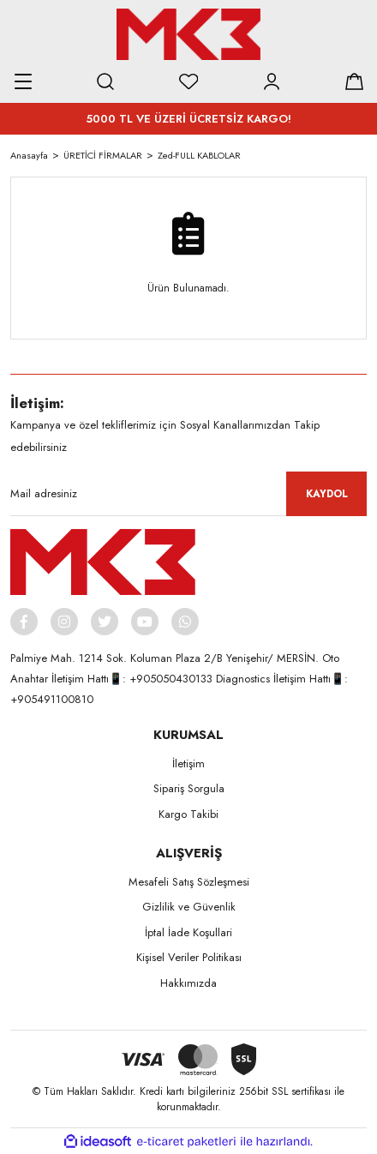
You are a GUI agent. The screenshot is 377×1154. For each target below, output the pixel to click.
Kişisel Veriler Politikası (189, 957)
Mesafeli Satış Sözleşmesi (189, 882)
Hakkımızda (188, 983)
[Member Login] (271, 81)
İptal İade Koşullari (188, 932)
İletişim (188, 763)
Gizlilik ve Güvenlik (189, 907)
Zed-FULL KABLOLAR (199, 155)
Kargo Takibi (188, 814)
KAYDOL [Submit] (327, 494)
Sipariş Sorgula (188, 788)
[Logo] (188, 34)
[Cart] (354, 81)
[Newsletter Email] (188, 494)
